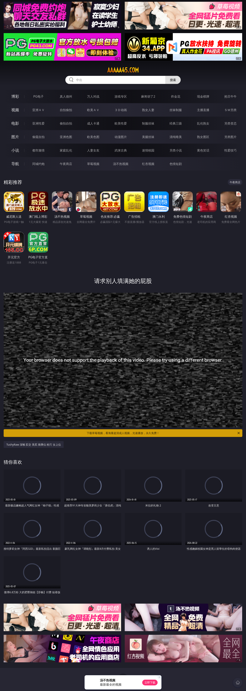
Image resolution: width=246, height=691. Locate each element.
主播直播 (203, 110)
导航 (15, 163)
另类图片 (230, 137)
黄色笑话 (203, 150)
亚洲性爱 (38, 123)
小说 (15, 150)
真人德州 (66, 96)
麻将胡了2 (148, 96)
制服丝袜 (148, 123)
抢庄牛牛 (230, 96)
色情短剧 (176, 164)
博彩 (15, 96)
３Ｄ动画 (121, 110)
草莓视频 (93, 164)
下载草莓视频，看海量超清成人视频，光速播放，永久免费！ (163, 433)
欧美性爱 (121, 123)
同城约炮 (38, 164)
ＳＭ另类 (230, 110)
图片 (15, 136)
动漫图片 (121, 137)
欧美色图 (93, 137)
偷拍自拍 (66, 123)
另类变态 (230, 123)
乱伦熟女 (203, 123)
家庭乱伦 (66, 150)
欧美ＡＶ (93, 110)
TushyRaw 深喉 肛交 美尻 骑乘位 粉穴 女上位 (33, 444)
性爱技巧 (230, 150)
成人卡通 (93, 123)
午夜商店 (66, 164)
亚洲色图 (66, 137)
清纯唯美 (176, 137)
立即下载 (150, 682)
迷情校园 (148, 150)
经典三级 (176, 123)
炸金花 (175, 96)
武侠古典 (121, 150)
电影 (15, 123)
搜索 (173, 80)
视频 (15, 109)
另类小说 (176, 150)
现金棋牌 (203, 96)
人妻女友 (93, 150)
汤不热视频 (120, 164)
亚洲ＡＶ (38, 110)
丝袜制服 (176, 110)
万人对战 (93, 96)
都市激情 (38, 150)
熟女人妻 (148, 110)
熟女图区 (203, 137)
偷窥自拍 (38, 137)
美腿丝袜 (148, 137)
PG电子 (38, 96)
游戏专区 (121, 96)
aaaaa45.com (123, 70)
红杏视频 (148, 164)
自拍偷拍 (66, 110)
